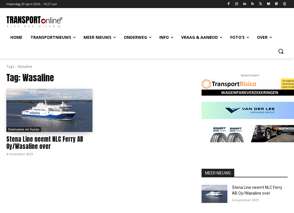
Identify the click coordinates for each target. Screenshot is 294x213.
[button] (281, 51)
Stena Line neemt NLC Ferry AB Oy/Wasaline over (44, 143)
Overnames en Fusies (23, 129)
